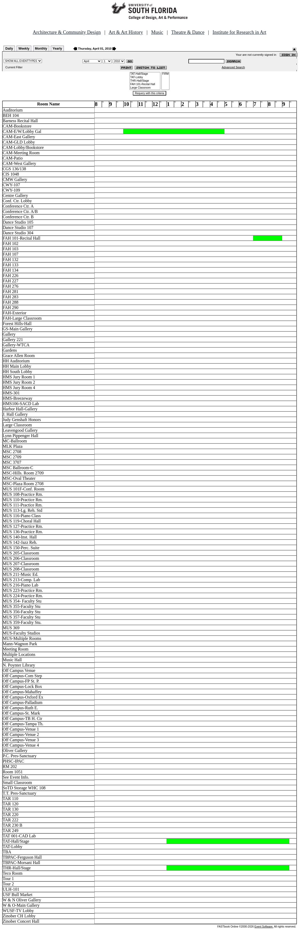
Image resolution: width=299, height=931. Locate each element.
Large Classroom (145, 88)
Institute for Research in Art (239, 32)
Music (157, 32)
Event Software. (263, 926)
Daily (9, 48)
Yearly (57, 48)
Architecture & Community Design (67, 32)
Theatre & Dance (187, 32)
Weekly (23, 48)
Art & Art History (126, 32)
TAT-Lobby (145, 77)
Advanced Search (233, 67)
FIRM (165, 74)
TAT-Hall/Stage (145, 74)
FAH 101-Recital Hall (145, 84)
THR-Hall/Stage (145, 81)
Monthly (41, 48)
